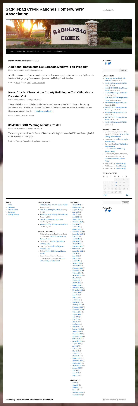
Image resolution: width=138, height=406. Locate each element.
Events (75, 383)
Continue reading (44, 111)
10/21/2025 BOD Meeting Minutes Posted (54, 224)
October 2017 (77, 339)
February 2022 (77, 263)
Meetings (18, 141)
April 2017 (76, 353)
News (17, 83)
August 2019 (77, 292)
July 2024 (76, 224)
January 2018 (77, 331)
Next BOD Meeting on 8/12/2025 (116, 112)
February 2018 (77, 329)
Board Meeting (120, 163)
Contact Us (20, 51)
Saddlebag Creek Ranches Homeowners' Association (29, 400)
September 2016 (78, 365)
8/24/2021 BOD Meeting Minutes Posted (34, 125)
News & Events (33, 51)
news (28, 83)
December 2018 (78, 307)
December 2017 (78, 334)
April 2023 (76, 239)
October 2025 (77, 207)
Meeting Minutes (60, 51)
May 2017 (76, 351)
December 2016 (78, 361)
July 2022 (76, 253)
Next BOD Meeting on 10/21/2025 (116, 103)
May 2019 (76, 297)
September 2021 (78, 275)
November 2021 (78, 270)
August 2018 (77, 314)
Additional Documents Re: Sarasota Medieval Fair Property (48, 66)
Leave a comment (38, 83)
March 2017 (76, 356)
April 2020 (76, 280)
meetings (32, 141)
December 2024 (78, 222)
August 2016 (77, 368)
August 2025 (77, 210)
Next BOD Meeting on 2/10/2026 (116, 83)
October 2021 (77, 273)
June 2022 (76, 256)
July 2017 (76, 346)
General (75, 385)
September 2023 (78, 234)
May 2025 (76, 214)
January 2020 (77, 285)
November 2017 (78, 336)
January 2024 (77, 229)
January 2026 (77, 205)
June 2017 (76, 348)
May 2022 (76, 258)
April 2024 (76, 227)
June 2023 (76, 236)
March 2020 (76, 283)
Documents (46, 51)
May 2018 (76, 322)
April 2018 (76, 324)
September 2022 (78, 251)
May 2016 (76, 375)
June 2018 (76, 319)
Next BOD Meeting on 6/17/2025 (116, 122)
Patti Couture (38, 70)
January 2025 (77, 219)
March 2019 (76, 302)
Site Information (78, 392)
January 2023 (77, 244)
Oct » (128, 195)
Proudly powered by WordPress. (115, 400)
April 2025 (76, 217)
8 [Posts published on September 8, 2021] (116, 182)
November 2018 (78, 309)
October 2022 (77, 249)
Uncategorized (77, 395)
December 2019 (78, 288)
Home (11, 51)
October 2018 (77, 312)
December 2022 (78, 246)
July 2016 (76, 370)
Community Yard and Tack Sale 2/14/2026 (54, 205)
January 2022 (77, 266)
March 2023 (76, 241)
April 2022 (76, 261)
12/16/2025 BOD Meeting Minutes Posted (54, 214)
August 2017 (77, 344)
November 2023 (78, 232)
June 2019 (76, 295)
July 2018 (76, 317)
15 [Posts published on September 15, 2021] (116, 186)
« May (105, 195)
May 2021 (76, 278)
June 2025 (76, 212)
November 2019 (78, 290)
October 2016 (77, 363)
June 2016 (76, 373)
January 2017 (77, 358)
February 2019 (77, 305)
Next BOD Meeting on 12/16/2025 (116, 93)
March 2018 (76, 327)
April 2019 (76, 300)
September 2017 (78, 341)
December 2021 (78, 268)
